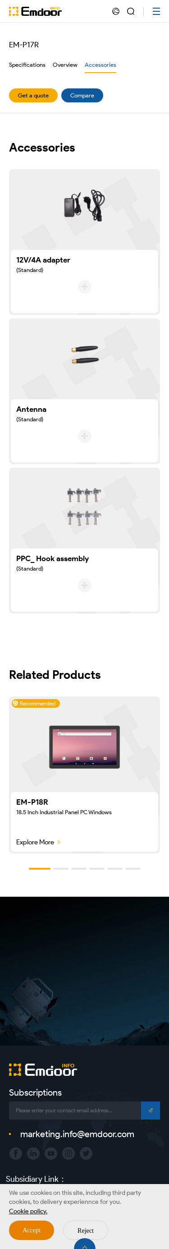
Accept (32, 1230)
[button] (39, 869)
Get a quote (33, 95)
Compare (82, 95)
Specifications (27, 64)
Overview (65, 64)
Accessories (100, 64)
